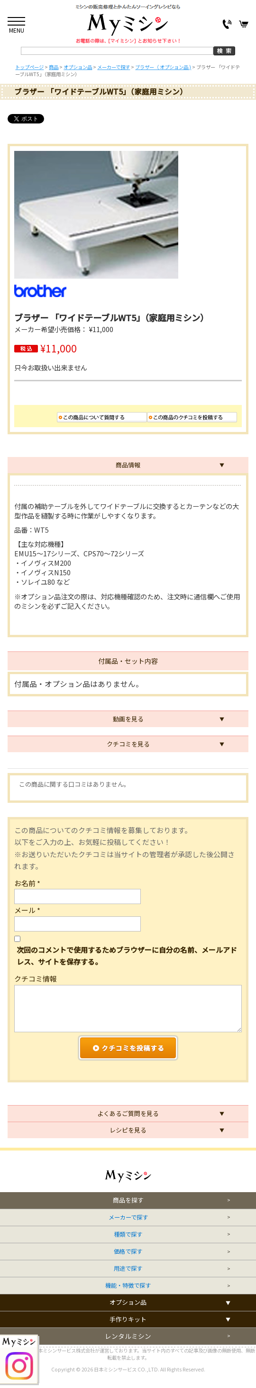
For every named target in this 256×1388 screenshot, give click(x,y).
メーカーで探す (128, 1217)
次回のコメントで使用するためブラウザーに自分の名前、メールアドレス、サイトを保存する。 (127, 955)
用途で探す (128, 1269)
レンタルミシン (128, 1336)
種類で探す (128, 1234)
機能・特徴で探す (128, 1286)
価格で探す (128, 1251)
